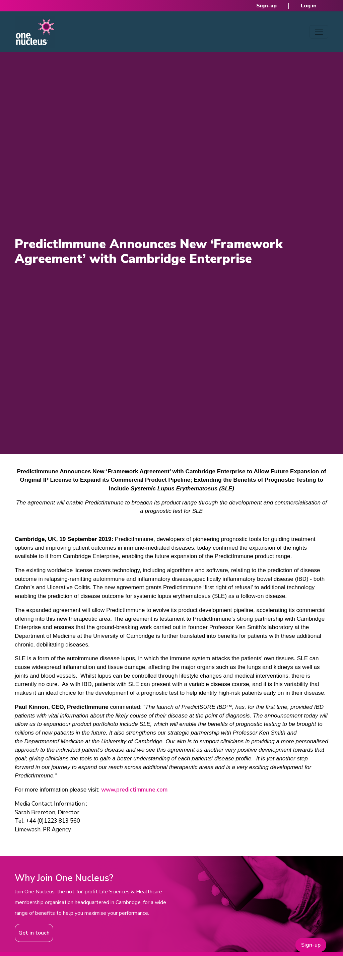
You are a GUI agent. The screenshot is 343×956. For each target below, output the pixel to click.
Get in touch (34, 933)
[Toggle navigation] (319, 32)
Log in (309, 6)
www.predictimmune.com (134, 790)
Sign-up (266, 6)
